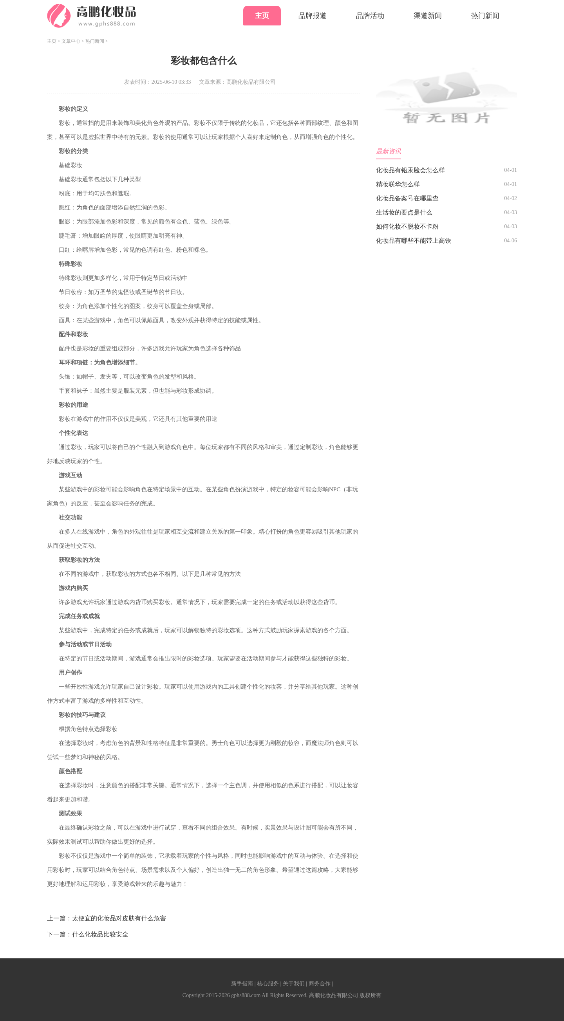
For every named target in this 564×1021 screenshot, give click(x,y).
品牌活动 (370, 16)
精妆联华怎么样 (398, 184)
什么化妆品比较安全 (100, 934)
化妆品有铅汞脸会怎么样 (410, 170)
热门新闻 (485, 16)
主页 (262, 16)
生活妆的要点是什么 (404, 212)
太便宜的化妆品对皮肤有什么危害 (119, 918)
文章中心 (70, 41)
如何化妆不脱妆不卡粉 (407, 226)
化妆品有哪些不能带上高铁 (413, 240)
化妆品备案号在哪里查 (407, 198)
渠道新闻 (428, 16)
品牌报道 (312, 16)
